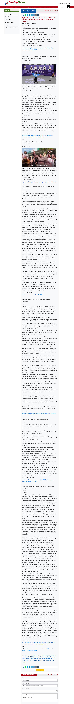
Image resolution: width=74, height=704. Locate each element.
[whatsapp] (25, 15)
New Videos (8, 19)
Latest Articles (9, 16)
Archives (22, 7)
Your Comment (26, 688)
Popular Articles (9, 25)
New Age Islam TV (29, 7)
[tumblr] (38, 15)
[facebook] (23, 15)
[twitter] (27, 15)
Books (35, 7)
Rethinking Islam (9, 14)
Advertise (45, 7)
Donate (40, 7)
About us (16, 7)
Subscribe (51, 7)
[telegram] (32, 15)
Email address (25, 683)
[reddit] (34, 15)
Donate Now (39, 670)
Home (6, 7)
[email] (36, 15)
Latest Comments (10, 22)
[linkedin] (29, 15)
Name (23, 678)
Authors (11, 7)
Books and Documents (11, 27)
